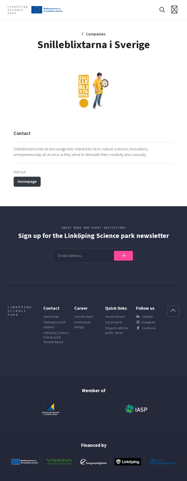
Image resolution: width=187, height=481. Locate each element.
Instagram (148, 322)
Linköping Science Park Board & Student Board (55, 337)
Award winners (115, 316)
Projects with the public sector (116, 330)
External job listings (82, 324)
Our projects (113, 322)
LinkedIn (147, 316)
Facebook (149, 328)
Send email (51, 316)
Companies (95, 34)
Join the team (83, 316)
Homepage (27, 181)
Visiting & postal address (54, 324)
